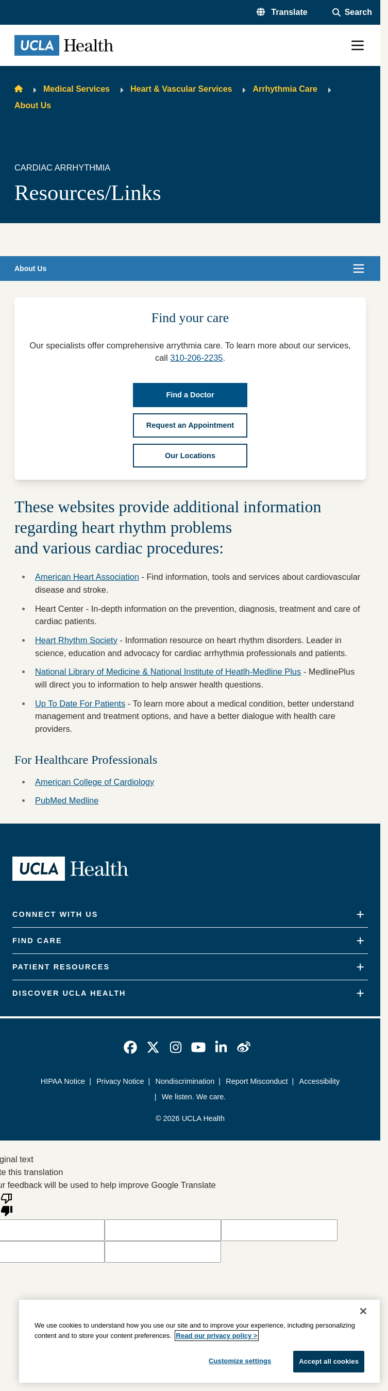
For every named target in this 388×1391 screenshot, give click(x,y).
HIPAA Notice (63, 1081)
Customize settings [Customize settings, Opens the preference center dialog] (240, 1361)
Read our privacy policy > (217, 1335)
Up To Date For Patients (80, 703)
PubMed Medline (66, 800)
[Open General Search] (352, 12)
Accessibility (319, 1081)
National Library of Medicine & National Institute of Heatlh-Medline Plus (168, 671)
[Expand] (360, 914)
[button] (282, 12)
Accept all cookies (329, 1361)
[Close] (363, 1311)
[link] (130, 1047)
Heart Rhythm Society (76, 640)
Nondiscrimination (184, 1081)
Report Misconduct (257, 1081)
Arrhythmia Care (284, 89)
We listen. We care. (194, 1097)
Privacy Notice (120, 1081)
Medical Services (76, 89)
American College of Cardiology (94, 781)
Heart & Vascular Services (181, 89)
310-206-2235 (196, 357)
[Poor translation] (7, 1204)
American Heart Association (87, 576)
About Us (32, 105)
